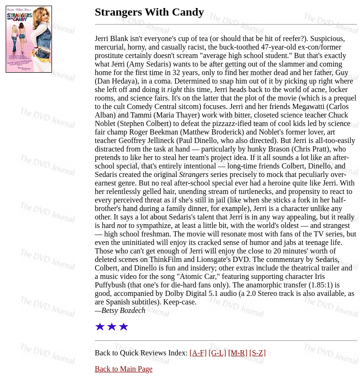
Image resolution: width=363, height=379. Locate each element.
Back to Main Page (124, 369)
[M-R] (238, 353)
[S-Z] (258, 353)
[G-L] (217, 353)
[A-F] (198, 353)
